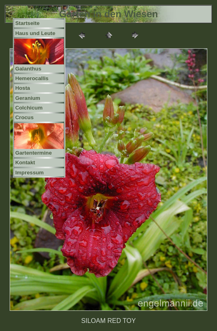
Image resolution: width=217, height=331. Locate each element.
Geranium (27, 98)
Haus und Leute (35, 33)
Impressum (29, 173)
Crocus (24, 117)
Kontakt (25, 162)
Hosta (22, 88)
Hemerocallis (32, 78)
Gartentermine (33, 153)
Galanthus (28, 69)
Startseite (27, 23)
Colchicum (29, 108)
